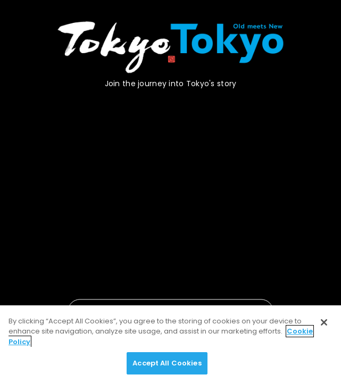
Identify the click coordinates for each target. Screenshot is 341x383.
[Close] (324, 322)
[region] (170, 344)
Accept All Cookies (166, 363)
